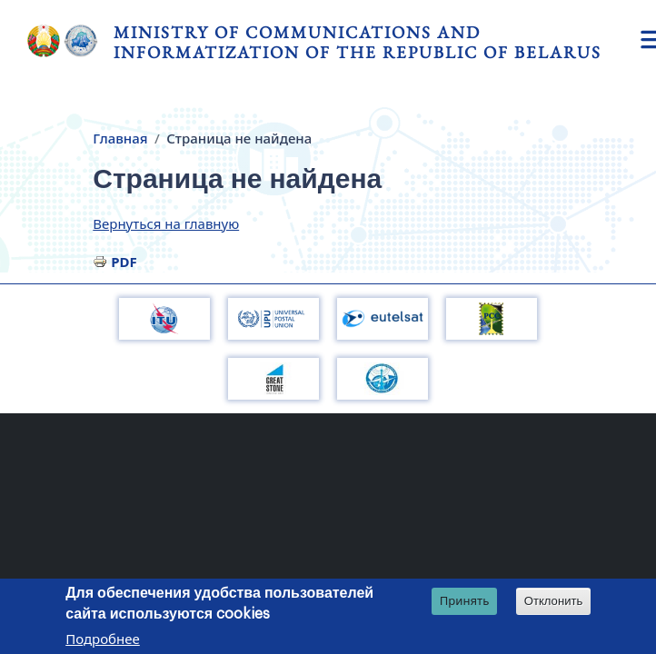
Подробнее (102, 640)
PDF (124, 262)
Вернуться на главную (166, 223)
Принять (465, 602)
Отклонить (553, 602)
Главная (120, 138)
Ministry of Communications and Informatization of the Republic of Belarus (357, 42)
